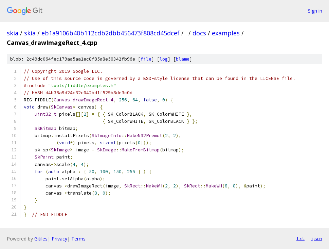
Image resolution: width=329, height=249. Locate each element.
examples (226, 33)
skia (12, 33)
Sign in (315, 10)
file (146, 59)
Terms (78, 238)
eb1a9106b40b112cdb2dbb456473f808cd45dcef (110, 33)
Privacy (59, 238)
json (316, 238)
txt (300, 238)
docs (199, 33)
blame (182, 59)
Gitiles (41, 238)
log (164, 59)
